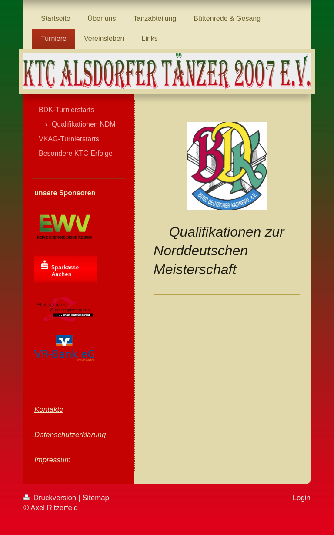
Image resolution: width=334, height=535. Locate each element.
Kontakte (48, 409)
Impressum (52, 460)
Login (302, 498)
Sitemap (95, 498)
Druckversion (50, 498)
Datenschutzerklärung (70, 435)
